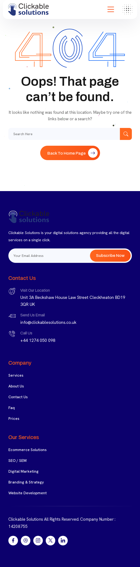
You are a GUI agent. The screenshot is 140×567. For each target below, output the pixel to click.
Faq (11, 407)
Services (15, 375)
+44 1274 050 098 (37, 340)
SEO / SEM (17, 460)
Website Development (27, 492)
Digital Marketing (23, 471)
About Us (16, 386)
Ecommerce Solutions (27, 449)
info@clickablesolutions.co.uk (48, 322)
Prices (13, 418)
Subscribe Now (110, 255)
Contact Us (18, 396)
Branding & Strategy (26, 482)
